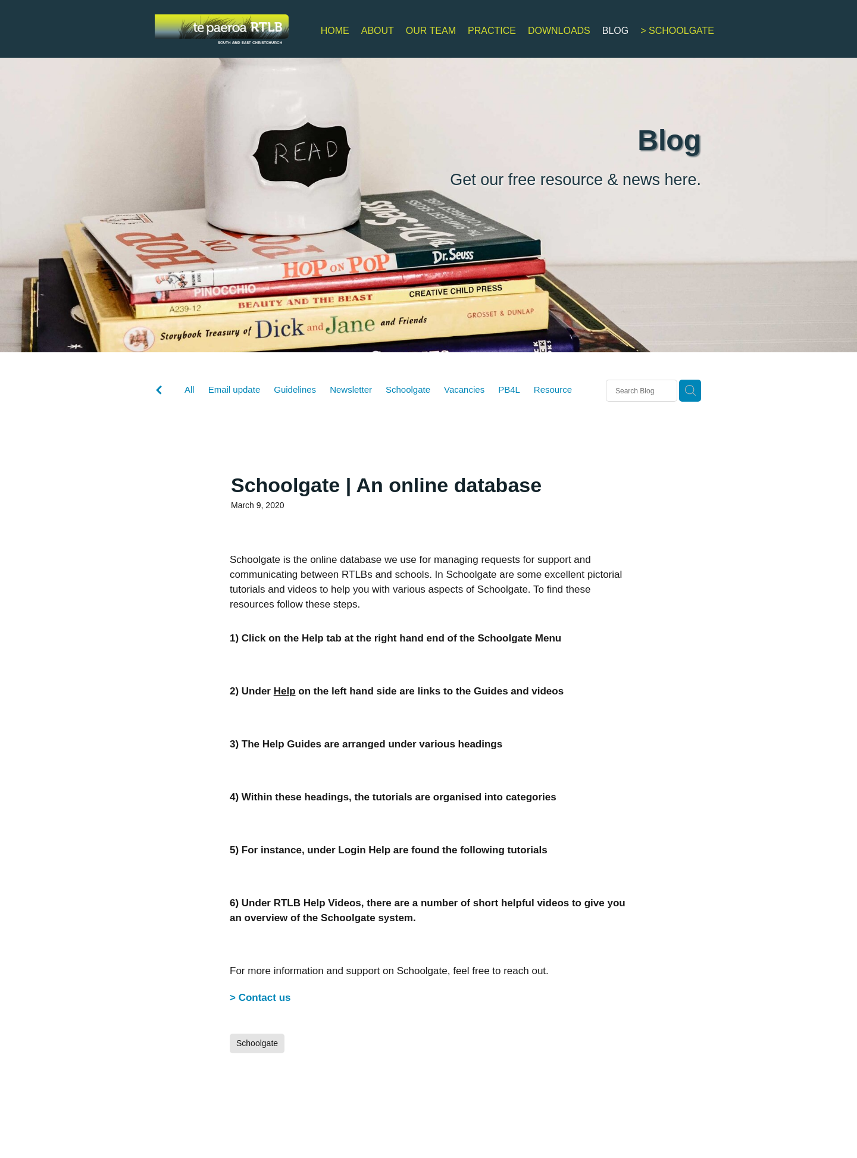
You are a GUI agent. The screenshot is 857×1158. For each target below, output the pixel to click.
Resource (553, 389)
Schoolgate (408, 389)
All (189, 389)
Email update (234, 389)
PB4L (509, 389)
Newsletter (351, 389)
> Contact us (260, 997)
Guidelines (295, 389)
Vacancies (464, 389)
